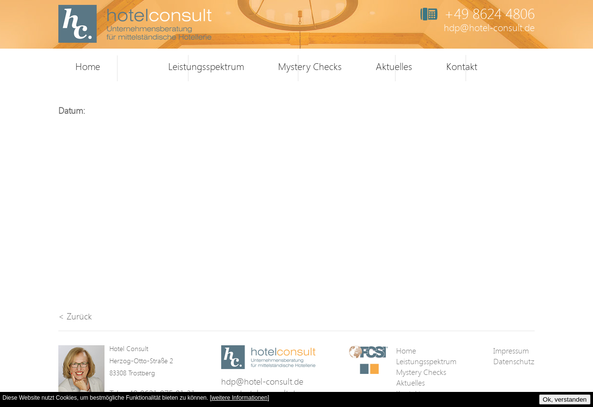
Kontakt (461, 66)
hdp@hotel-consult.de (489, 27)
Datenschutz (513, 361)
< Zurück (75, 316)
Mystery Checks (310, 66)
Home (87, 66)
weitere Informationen (239, 397)
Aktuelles (394, 66)
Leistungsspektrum (206, 66)
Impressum (511, 350)
